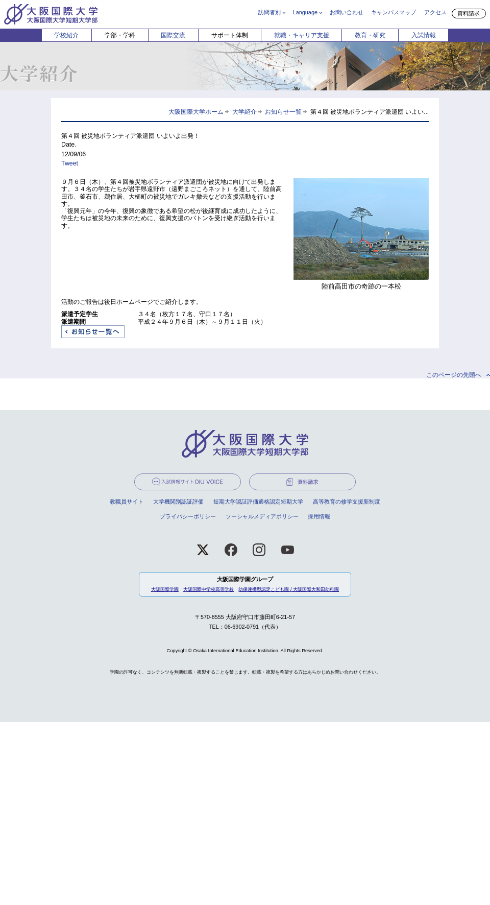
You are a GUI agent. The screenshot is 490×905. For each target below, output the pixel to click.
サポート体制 (229, 35)
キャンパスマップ (393, 12)
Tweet (69, 163)
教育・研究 (370, 35)
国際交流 (173, 35)
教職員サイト (126, 501)
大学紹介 (244, 111)
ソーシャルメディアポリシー (262, 516)
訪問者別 (269, 12)
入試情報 (423, 35)
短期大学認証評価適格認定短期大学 (258, 501)
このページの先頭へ (453, 374)
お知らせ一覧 (283, 111)
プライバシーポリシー (188, 516)
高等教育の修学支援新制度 (346, 501)
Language (305, 12)
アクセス (435, 12)
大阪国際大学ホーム (196, 111)
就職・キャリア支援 (301, 35)
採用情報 (319, 516)
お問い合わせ (346, 12)
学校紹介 (66, 35)
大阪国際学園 (165, 589)
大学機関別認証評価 (178, 501)
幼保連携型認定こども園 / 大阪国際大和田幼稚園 (288, 589)
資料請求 (468, 13)
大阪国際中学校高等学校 (208, 589)
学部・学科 (120, 35)
